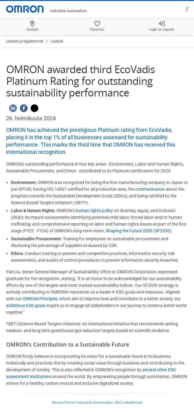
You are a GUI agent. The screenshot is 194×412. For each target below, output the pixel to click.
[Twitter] (33, 109)
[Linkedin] (11, 109)
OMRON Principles (40, 298)
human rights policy (94, 210)
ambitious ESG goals (25, 305)
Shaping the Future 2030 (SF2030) (138, 230)
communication (150, 189)
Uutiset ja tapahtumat (24, 41)
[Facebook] (22, 109)
